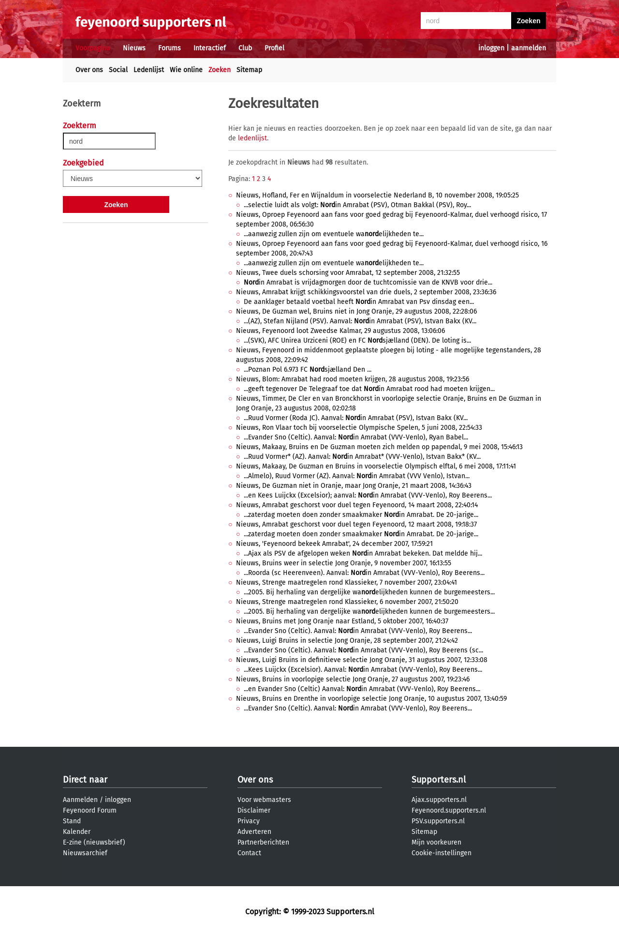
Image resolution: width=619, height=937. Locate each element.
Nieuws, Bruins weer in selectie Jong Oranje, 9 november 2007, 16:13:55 (343, 563)
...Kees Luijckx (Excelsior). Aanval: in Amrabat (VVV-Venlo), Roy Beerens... (363, 669)
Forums (169, 48)
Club (245, 48)
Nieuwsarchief (85, 853)
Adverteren (254, 832)
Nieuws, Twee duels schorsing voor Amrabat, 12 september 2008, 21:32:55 (348, 273)
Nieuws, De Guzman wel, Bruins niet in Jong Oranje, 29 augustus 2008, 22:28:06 (356, 311)
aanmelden (528, 48)
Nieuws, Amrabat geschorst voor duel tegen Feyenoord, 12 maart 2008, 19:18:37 (356, 524)
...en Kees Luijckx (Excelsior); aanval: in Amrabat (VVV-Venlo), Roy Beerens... (368, 495)
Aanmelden (80, 800)
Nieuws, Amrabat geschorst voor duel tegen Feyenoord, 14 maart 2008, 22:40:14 (357, 505)
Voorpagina (92, 48)
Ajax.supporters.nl (439, 800)
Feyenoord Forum (90, 810)
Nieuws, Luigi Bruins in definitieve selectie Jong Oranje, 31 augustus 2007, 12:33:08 (361, 660)
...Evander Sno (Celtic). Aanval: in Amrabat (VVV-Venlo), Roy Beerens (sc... (363, 650)
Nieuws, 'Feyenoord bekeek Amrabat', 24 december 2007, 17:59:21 (334, 544)
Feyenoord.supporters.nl (449, 810)
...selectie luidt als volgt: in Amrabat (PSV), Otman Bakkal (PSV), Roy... (357, 205)
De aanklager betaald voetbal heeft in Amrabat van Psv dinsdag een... (359, 302)
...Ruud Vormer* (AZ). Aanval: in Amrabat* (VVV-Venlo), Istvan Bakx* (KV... (362, 457)
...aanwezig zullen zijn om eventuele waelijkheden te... (334, 234)
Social (118, 70)
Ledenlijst (148, 70)
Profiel (274, 48)
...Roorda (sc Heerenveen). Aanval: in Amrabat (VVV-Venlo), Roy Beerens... (364, 573)
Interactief (209, 48)
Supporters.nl (439, 779)
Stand (72, 821)
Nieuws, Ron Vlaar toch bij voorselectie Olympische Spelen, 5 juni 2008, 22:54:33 (359, 427)
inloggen (491, 48)
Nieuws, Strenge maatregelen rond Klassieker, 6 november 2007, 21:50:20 (347, 602)
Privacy (248, 821)
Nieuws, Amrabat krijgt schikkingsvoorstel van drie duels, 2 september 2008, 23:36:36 (366, 292)
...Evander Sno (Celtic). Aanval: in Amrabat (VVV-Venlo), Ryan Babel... (356, 437)
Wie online (186, 70)
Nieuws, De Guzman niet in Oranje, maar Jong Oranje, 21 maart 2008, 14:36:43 (354, 486)
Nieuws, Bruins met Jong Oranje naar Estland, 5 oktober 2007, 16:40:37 (342, 621)
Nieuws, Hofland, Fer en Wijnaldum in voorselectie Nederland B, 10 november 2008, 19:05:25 (377, 195)
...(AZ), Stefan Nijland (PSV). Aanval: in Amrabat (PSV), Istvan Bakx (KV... (360, 321)
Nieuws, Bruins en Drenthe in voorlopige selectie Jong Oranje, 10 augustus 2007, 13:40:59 (371, 699)
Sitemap (249, 70)
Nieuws (134, 48)
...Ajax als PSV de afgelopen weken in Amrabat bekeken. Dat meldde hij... (363, 553)
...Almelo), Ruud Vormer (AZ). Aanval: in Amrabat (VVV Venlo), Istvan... (357, 476)
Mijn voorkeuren (436, 842)
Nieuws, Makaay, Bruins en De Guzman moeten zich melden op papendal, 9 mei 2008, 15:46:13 (379, 447)
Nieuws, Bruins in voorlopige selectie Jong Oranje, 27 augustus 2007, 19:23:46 (353, 679)
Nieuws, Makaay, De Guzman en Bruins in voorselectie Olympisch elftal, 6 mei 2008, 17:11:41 (376, 466)
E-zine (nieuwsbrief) (94, 842)
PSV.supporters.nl (438, 821)
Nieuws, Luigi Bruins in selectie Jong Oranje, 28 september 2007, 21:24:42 (347, 640)
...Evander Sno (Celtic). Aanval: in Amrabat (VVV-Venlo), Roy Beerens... (358, 631)
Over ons (89, 70)
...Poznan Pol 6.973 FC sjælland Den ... (307, 369)
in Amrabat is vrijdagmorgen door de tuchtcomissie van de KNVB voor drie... (368, 282)
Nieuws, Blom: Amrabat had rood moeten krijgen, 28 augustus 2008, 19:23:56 (352, 379)
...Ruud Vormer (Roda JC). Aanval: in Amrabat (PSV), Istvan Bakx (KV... (356, 418)
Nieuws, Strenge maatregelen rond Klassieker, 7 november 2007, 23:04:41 (346, 582)
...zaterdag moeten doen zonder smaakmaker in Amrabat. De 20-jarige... (361, 515)
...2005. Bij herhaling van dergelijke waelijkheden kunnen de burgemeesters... (369, 592)
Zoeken (219, 70)
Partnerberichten (263, 842)
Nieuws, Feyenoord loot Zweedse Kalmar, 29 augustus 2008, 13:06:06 (340, 331)
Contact (249, 853)
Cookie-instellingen (442, 853)
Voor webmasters (264, 800)
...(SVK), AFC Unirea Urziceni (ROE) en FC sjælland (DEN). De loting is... (357, 340)
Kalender (76, 832)
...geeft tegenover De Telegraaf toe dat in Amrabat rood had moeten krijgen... (369, 389)
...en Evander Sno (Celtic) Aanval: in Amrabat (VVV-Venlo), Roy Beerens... (362, 689)
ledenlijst (252, 138)
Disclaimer (253, 810)
